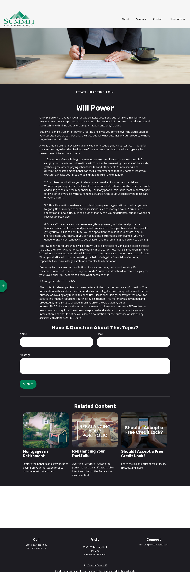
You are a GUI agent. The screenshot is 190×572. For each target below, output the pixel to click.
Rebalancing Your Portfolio (88, 443)
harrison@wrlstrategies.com (153, 535)
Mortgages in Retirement (35, 444)
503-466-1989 (40, 535)
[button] (125, 9)
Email (100, 324)
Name (23, 324)
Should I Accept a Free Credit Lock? (142, 444)
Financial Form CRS (97, 555)
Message (25, 345)
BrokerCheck (127, 561)
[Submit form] (28, 374)
